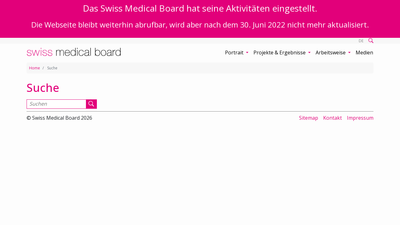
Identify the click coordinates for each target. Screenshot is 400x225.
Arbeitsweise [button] (331, 52)
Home (34, 68)
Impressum (360, 117)
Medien (364, 52)
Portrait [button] (235, 52)
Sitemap (308, 117)
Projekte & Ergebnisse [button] (280, 52)
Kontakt (332, 117)
